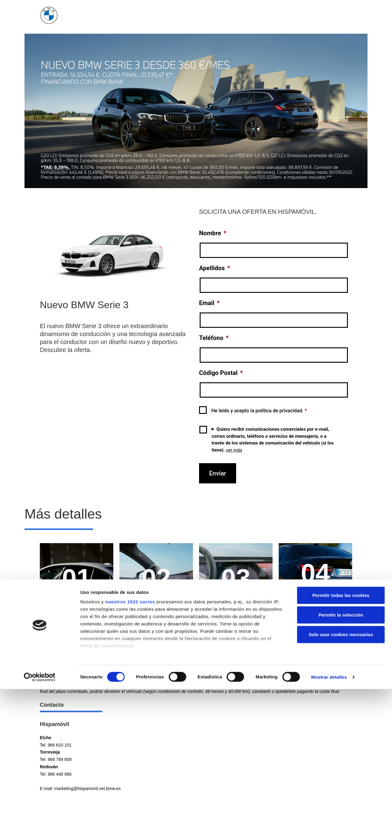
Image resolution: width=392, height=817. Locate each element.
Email (209, 303)
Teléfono (213, 338)
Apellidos (214, 268)
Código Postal (221, 372)
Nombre (212, 233)
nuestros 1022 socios (130, 809)
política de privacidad (278, 411)
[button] (196, 648)
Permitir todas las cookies (340, 803)
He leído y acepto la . (259, 411)
